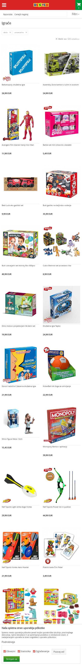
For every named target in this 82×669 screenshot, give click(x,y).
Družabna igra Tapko (51, 326)
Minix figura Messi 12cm (12, 439)
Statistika (26, 651)
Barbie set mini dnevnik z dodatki (57, 145)
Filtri (75, 14)
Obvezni (10, 651)
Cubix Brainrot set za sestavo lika (57, 265)
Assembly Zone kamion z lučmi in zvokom (61, 85)
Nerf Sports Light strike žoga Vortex (17, 507)
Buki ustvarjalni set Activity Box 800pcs (18, 265)
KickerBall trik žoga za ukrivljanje (57, 386)
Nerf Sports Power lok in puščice (57, 507)
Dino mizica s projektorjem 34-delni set (18, 326)
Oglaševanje (42, 651)
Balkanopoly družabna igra (13, 85)
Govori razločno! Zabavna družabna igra (19, 386)
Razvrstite (7, 14)
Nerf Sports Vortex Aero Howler (15, 567)
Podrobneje (8, 642)
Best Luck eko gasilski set (12, 205)
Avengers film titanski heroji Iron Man (18, 145)
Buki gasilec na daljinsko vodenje (57, 205)
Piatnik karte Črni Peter (53, 567)
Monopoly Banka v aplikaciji (55, 447)
